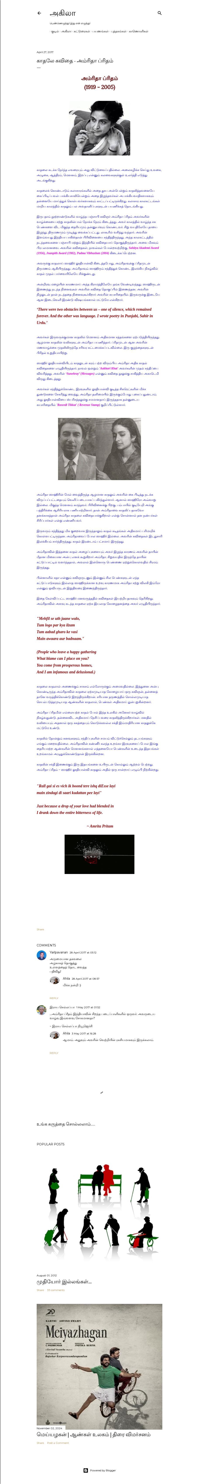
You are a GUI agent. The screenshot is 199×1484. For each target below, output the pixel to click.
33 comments (56, 1290)
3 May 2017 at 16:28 (84, 1033)
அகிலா (63, 13)
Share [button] (40, 929)
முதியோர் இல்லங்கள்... (64, 1281)
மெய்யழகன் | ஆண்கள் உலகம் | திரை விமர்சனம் (94, 1434)
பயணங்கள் (99, 31)
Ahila (66, 979)
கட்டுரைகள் (80, 31)
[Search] (159, 12)
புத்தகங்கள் (117, 31)
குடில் (53, 31)
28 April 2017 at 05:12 (83, 952)
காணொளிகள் (137, 31)
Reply (54, 998)
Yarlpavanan (59, 952)
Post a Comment (58, 1442)
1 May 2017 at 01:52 (88, 1007)
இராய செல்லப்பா (62, 1007)
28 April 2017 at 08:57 (86, 978)
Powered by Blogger (99, 1470)
